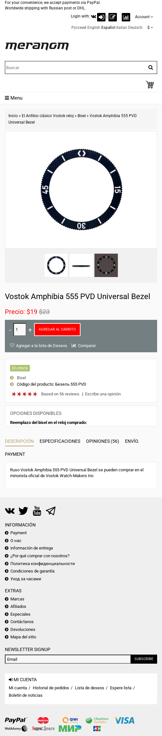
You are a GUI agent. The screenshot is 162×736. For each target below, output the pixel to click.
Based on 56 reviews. (60, 394)
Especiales (20, 614)
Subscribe (143, 659)
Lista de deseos (89, 687)
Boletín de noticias (26, 695)
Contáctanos (22, 621)
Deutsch (135, 27)
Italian (121, 27)
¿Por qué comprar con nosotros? (39, 555)
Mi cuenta (18, 687)
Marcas (17, 599)
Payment (15, 454)
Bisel (82, 116)
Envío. (132, 441)
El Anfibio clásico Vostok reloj (48, 116)
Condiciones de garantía (32, 571)
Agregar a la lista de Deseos (41, 345)
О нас (15, 540)
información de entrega (31, 548)
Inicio (13, 116)
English (93, 27)
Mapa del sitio (23, 636)
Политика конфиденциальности (42, 563)
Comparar (87, 345)
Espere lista (120, 687)
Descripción (19, 441)
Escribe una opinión (103, 394)
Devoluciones (22, 629)
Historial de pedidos (51, 687)
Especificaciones (60, 441)
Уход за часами (25, 578)
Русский (78, 27)
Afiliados (18, 606)
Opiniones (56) (102, 441)
